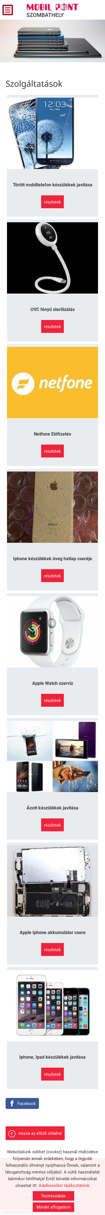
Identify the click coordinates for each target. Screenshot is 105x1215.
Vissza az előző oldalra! (40, 1133)
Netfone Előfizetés (52, 434)
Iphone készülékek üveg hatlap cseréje (52, 558)
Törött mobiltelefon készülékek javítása (52, 184)
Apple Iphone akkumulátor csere (53, 932)
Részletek (52, 202)
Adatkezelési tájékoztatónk (64, 1185)
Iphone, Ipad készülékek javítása (52, 1057)
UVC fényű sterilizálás (53, 309)
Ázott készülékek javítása (52, 808)
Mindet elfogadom (53, 1207)
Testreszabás (53, 1195)
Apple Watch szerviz (52, 683)
